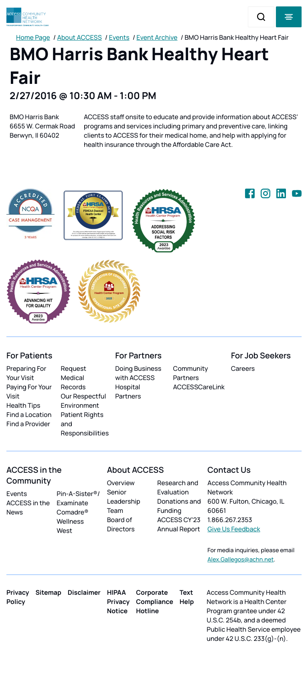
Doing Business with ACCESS (138, 373)
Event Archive (156, 37)
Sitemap (48, 592)
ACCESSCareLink (199, 386)
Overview (121, 482)
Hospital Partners (128, 391)
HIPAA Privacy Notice (118, 601)
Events (119, 37)
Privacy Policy (17, 597)
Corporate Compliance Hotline (154, 601)
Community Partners (190, 373)
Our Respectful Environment (83, 401)
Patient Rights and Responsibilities (85, 423)
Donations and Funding (179, 506)
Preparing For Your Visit (26, 373)
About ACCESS (79, 37)
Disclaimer (84, 592)
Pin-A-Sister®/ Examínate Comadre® (78, 502)
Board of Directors (121, 524)
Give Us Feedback (233, 529)
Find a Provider (28, 423)
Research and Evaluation (177, 487)
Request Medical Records (74, 377)
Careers (243, 368)
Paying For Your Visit (29, 391)
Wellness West (70, 526)
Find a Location (28, 414)
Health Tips (23, 405)
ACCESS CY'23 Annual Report (179, 524)
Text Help (187, 597)
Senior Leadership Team (123, 501)
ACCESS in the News (28, 507)
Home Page (33, 37)
